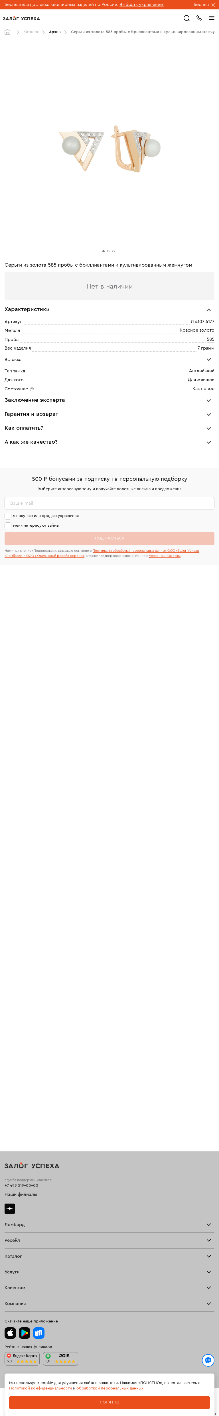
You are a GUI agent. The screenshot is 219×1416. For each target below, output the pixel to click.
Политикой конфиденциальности (40, 1388)
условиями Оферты (165, 555)
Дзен (10, 1209)
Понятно (109, 1402)
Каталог (31, 32)
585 (210, 339)
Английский (201, 370)
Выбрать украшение (141, 4)
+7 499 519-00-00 (21, 1186)
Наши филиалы (21, 1194)
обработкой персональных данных (109, 1388)
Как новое (203, 388)
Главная (9, 32)
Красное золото (197, 330)
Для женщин (201, 380)
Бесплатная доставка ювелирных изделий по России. (61, 4)
